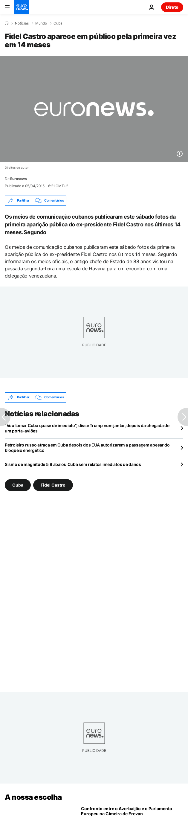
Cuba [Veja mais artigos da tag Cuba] (17, 484)
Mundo (41, 23)
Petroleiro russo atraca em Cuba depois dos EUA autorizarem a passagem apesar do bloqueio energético (87, 447)
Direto (172, 7)
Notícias (22, 23)
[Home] (6, 23)
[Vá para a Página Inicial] (21, 7)
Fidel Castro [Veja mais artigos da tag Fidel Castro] (53, 484)
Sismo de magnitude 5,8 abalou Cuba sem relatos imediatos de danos (73, 464)
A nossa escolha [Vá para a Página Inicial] (33, 797)
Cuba (58, 23)
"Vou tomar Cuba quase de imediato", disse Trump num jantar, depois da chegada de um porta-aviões (87, 428)
